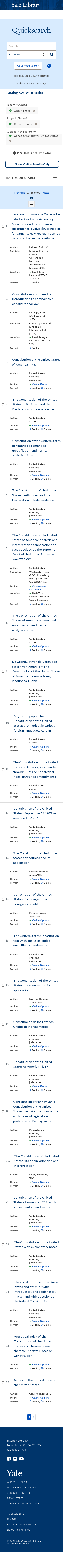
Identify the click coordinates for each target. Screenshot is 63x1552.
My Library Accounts (21, 1487)
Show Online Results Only (32, 164)
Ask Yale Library (17, 1482)
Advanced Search (28, 65)
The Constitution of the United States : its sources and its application (35, 857)
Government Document (38, 588)
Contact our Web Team (23, 1503)
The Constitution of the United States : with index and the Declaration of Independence (34, 404)
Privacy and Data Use (21, 1524)
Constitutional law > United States (32, 135)
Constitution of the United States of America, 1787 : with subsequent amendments (34, 1202)
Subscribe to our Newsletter (18, 1495)
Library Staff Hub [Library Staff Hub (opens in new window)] (18, 1529)
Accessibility (15, 1513)
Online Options (40, 384)
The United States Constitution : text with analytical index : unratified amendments (36, 940)
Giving (11, 1519)
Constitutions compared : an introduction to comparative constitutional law (32, 299)
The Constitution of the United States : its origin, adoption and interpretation (36, 1160)
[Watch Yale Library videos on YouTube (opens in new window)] (21, 1459)
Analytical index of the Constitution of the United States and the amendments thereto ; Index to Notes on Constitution (34, 1346)
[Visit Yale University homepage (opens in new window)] (14, 1472)
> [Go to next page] (39, 1417)
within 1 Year (19, 110)
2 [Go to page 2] (33, 1417)
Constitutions (19, 124)
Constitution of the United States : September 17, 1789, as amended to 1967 (34, 813)
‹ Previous (31, 193)
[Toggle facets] (55, 177)
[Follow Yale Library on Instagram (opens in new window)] (15, 1459)
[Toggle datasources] (44, 84)
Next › (46, 192)
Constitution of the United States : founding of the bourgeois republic (32, 899)
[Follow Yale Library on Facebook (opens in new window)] (9, 1459)
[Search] (31, 46)
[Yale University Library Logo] (32, 5)
